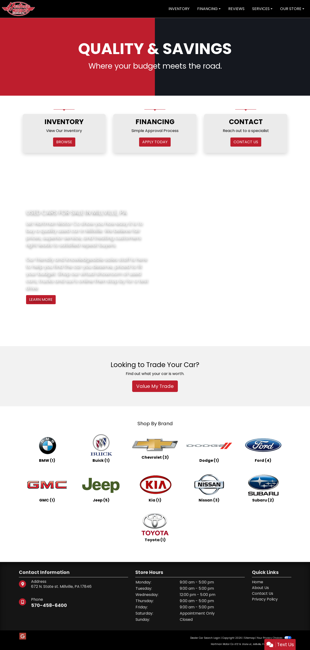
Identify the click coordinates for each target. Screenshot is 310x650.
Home (257, 582)
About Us (260, 587)
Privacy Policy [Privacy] (265, 599)
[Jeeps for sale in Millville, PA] (101, 488)
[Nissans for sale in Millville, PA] (209, 488)
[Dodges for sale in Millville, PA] (209, 448)
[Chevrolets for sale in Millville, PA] (155, 448)
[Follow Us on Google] (22, 636)
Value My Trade (155, 386)
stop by (116, 280)
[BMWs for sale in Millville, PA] (47, 448)
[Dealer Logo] (18, 8)
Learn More (41, 299)
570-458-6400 (49, 605)
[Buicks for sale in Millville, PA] (101, 448)
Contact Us (262, 593)
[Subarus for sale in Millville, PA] (263, 488)
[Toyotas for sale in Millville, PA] (155, 527)
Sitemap (249, 638)
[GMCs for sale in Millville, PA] (47, 488)
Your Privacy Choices (274, 638)
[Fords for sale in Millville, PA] (263, 448)
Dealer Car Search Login (205, 638)
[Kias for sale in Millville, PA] (155, 488)
